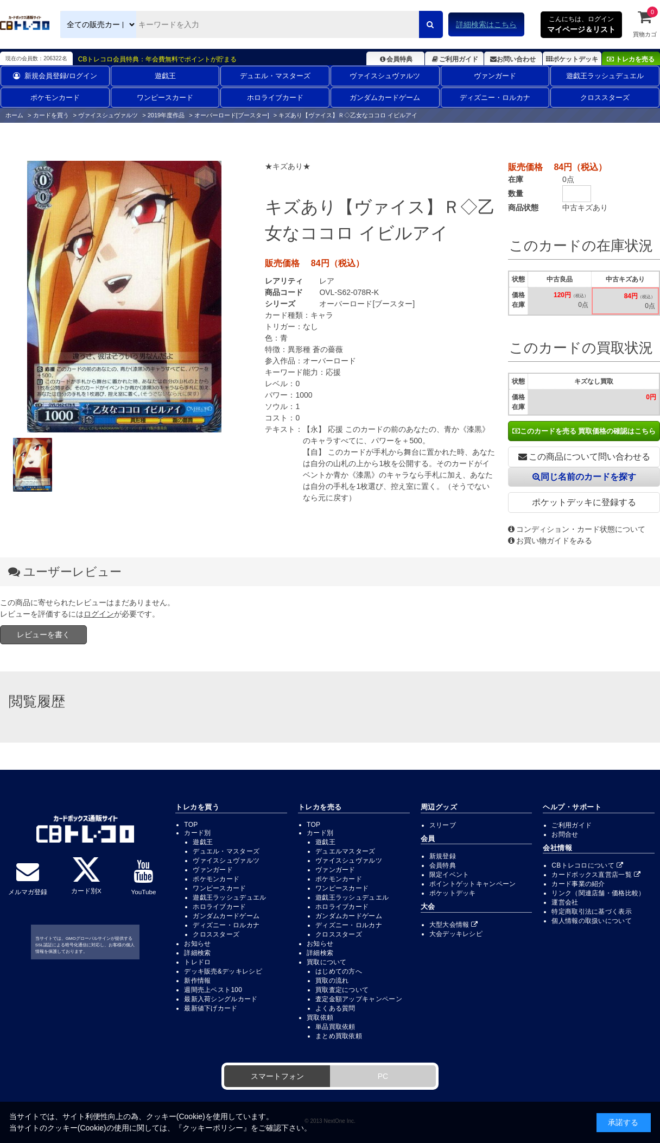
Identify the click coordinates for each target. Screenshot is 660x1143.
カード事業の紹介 (578, 884)
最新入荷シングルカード (220, 999)
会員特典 (395, 59)
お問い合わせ (513, 59)
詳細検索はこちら (486, 24)
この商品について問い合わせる (584, 456)
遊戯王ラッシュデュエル (605, 76)
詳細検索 (197, 953)
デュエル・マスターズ (275, 76)
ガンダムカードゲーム (385, 97)
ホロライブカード (275, 97)
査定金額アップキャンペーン (358, 999)
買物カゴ (645, 23)
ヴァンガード (495, 76)
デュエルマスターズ (345, 851)
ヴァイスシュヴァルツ (385, 76)
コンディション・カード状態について (576, 529)
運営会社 (564, 902)
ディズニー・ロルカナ (495, 97)
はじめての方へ (338, 971)
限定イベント (449, 874)
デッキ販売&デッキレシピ (223, 971)
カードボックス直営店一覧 (595, 874)
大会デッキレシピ (456, 934)
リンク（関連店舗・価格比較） (598, 893)
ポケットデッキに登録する (584, 502)
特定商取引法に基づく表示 (591, 911)
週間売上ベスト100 (213, 990)
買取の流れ (332, 980)
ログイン (99, 614)
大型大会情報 (453, 924)
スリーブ (442, 825)
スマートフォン (277, 1076)
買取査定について (342, 990)
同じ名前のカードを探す (584, 476)
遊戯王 (165, 76)
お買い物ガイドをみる (550, 540)
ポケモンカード (55, 97)
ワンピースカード (165, 97)
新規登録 (442, 856)
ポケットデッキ (572, 59)
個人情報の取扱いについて (591, 921)
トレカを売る (631, 59)
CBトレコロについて (587, 865)
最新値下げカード (210, 1008)
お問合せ (564, 834)
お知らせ (197, 943)
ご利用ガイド (454, 59)
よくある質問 (335, 1008)
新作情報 (197, 980)
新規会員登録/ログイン (55, 76)
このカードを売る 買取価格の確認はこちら (584, 431)
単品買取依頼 (335, 1027)
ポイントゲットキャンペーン (472, 884)
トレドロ (197, 962)
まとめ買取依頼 (338, 1036)
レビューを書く (43, 634)
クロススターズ (605, 97)
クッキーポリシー (212, 1127)
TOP (191, 824)
